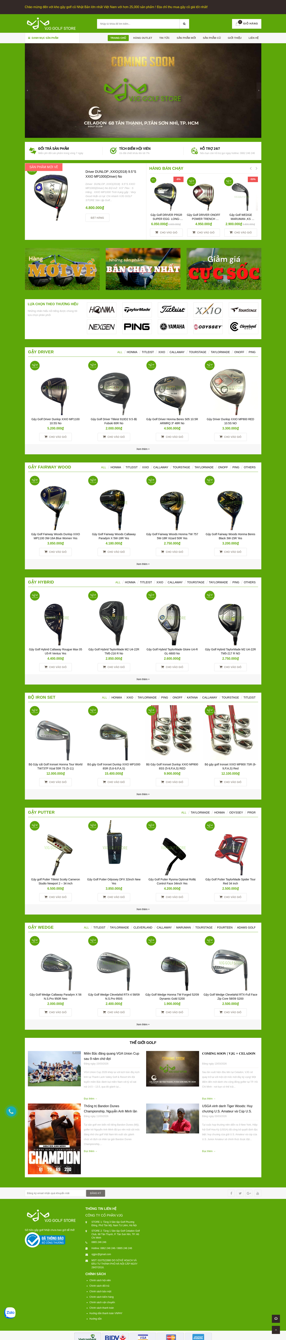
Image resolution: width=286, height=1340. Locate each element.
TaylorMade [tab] (220, 351)
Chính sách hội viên (100, 1279)
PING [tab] (235, 466)
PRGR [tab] (251, 811)
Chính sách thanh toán (102, 1307)
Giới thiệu (235, 37)
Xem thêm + (143, 563)
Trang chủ (118, 37)
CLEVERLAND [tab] (142, 926)
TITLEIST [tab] (250, 696)
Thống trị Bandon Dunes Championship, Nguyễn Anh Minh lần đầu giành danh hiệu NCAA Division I (110, 1110)
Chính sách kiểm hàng (102, 1296)
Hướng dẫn (96, 1318)
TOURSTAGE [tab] (230, 696)
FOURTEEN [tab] (225, 926)
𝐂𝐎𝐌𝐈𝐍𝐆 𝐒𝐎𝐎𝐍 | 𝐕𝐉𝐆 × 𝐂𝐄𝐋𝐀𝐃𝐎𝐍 (228, 1052)
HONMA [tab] (132, 351)
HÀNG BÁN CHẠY (166, 167)
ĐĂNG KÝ (95, 1192)
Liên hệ (254, 37)
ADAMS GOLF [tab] (246, 926)
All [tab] (103, 466)
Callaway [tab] (177, 351)
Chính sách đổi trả (99, 1285)
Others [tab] (249, 466)
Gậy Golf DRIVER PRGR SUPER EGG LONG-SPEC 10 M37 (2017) (167, 218)
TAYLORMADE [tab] (147, 696)
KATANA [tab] (192, 696)
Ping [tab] (252, 351)
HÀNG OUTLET (142, 37)
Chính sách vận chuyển (102, 1301)
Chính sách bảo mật (100, 1290)
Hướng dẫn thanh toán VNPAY (106, 1312)
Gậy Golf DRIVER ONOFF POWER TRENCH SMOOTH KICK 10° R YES (204, 218)
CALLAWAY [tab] (209, 696)
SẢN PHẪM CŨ (212, 37)
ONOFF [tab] (239, 351)
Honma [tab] (219, 811)
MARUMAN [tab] (183, 926)
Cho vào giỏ (166, 231)
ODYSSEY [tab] (236, 811)
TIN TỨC (164, 37)
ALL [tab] (119, 351)
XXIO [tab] (161, 351)
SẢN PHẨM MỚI (186, 37)
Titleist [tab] (148, 351)
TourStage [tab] (197, 351)
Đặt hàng (97, 216)
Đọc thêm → (90, 1097)
